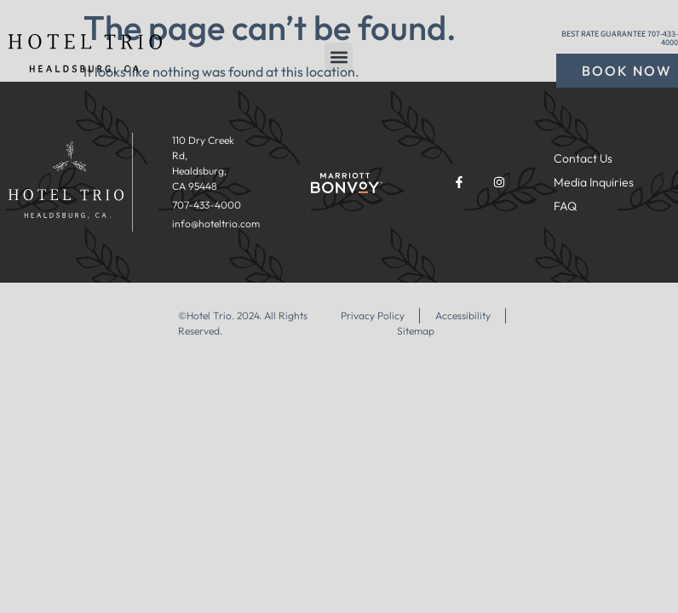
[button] (339, 57)
